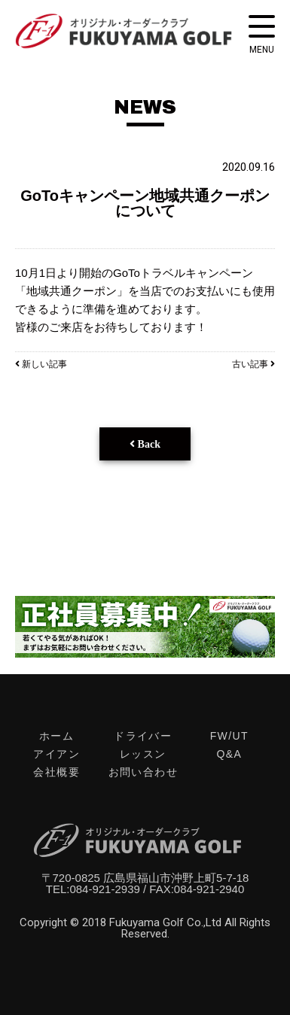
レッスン (143, 754)
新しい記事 (41, 364)
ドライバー (143, 736)
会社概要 (56, 772)
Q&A (229, 754)
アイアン (56, 754)
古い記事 (253, 364)
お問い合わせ (143, 772)
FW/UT (229, 736)
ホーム (56, 736)
